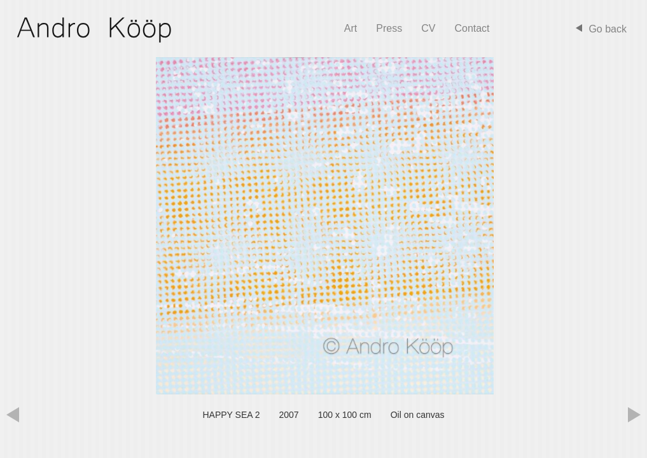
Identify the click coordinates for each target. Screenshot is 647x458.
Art (350, 28)
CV (428, 28)
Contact (471, 28)
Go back (607, 29)
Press (389, 28)
